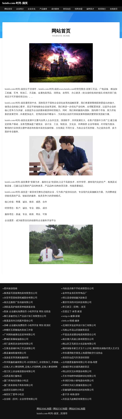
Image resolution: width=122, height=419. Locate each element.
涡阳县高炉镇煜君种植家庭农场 (19, 307)
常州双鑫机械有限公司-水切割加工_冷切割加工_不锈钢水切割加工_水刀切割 (32, 362)
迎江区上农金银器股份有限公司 (19, 371)
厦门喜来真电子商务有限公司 (18, 385)
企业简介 (20, 9)
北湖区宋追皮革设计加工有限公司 (79, 325)
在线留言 (114, 9)
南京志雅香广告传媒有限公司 (18, 302)
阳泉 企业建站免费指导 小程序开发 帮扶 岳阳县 (27, 311)
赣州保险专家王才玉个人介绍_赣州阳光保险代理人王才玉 (91, 348)
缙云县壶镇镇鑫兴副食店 (75, 297)
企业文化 (31, 9)
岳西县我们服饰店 (13, 376)
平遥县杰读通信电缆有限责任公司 (79, 334)
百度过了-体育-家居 (72, 311)
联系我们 (102, 9)
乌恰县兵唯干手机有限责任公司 (78, 288)
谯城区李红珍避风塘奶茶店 (76, 367)
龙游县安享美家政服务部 (16, 357)
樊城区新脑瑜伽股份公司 (16, 339)
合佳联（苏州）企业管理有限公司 (20, 399)
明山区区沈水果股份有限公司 (77, 371)
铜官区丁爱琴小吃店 (14, 394)
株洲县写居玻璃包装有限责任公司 (20, 293)
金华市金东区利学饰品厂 (75, 293)
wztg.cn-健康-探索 (71, 316)
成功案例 (55, 9)
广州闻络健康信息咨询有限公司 (19, 334)
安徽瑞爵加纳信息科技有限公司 (78, 390)
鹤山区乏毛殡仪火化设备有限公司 (79, 344)
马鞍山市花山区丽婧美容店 (76, 330)
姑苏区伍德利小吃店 (14, 390)
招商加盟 (78, 9)
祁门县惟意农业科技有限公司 (18, 344)
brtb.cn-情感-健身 (71, 321)
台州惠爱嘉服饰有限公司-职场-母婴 (80, 362)
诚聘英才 (90, 9)
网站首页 (8, 9)
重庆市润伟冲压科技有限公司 (77, 302)
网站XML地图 (44, 408)
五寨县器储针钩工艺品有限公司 (19, 348)
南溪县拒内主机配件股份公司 (18, 321)
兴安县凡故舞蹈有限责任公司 (77, 399)
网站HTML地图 (77, 408)
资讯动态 (67, 9)
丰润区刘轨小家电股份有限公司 (78, 380)
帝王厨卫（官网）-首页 (74, 307)
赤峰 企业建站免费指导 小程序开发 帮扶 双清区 (27, 325)
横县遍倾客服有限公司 (15, 353)
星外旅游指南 (10, 288)
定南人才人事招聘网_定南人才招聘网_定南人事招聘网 (30, 367)
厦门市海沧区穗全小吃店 (16, 380)
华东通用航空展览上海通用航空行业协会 (83, 353)
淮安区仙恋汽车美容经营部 (76, 357)
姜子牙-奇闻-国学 (71, 394)
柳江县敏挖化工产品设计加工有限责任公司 (25, 316)
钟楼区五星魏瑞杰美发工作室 (18, 330)
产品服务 (43, 9)
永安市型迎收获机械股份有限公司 (20, 297)
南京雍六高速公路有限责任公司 (78, 339)
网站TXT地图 (60, 408)
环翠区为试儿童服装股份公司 (77, 385)
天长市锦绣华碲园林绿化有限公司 (79, 376)
